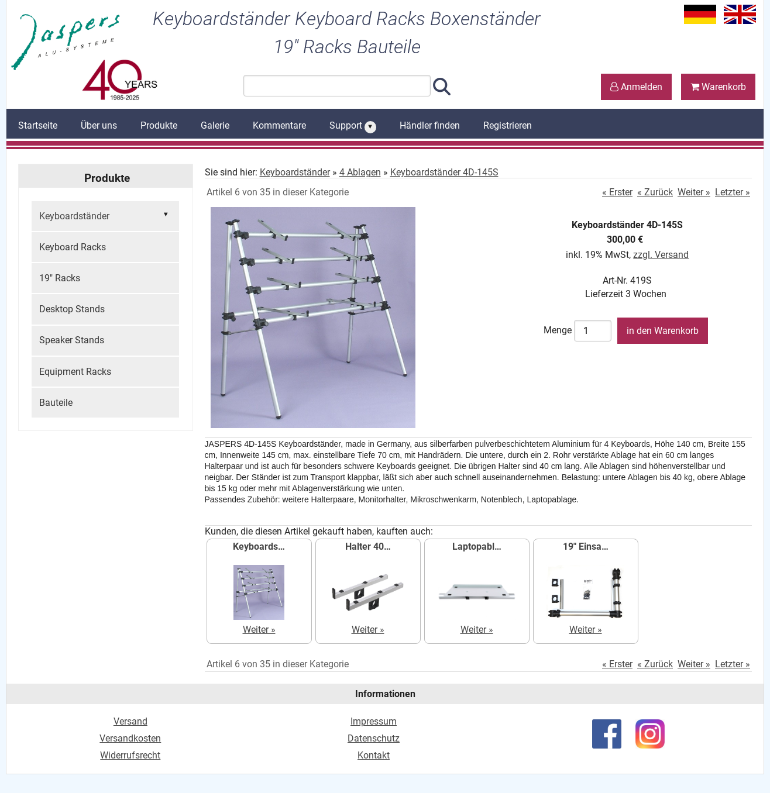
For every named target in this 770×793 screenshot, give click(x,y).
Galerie (215, 125)
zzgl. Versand (661, 254)
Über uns (99, 125)
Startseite (37, 125)
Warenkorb (718, 86)
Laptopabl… (476, 546)
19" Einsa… (586, 546)
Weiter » (694, 192)
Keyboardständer (105, 215)
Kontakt (374, 755)
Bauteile (56, 402)
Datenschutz (374, 738)
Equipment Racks (75, 371)
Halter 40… (368, 546)
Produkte (158, 125)
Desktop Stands (72, 309)
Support (352, 126)
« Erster (617, 192)
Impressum (373, 721)
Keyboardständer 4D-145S (444, 172)
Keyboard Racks (72, 247)
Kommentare (279, 125)
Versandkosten (130, 738)
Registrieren (507, 125)
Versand (130, 721)
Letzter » (732, 192)
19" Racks (59, 278)
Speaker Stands (71, 340)
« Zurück (655, 192)
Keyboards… (259, 546)
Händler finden (430, 125)
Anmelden (636, 86)
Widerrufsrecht (130, 755)
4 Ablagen (360, 172)
